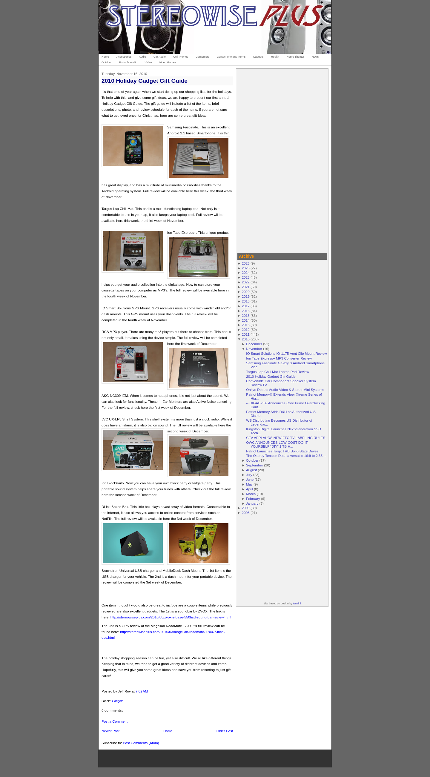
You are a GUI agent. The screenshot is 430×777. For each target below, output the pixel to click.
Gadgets (117, 701)
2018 (246, 301)
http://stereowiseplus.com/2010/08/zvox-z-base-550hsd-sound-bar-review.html (170, 617)
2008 (246, 513)
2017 (246, 306)
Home (168, 731)
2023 (246, 277)
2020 (246, 292)
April (249, 489)
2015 (246, 315)
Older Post (224, 731)
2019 (246, 296)
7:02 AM (142, 691)
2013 (246, 325)
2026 (246, 263)
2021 (246, 287)
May (249, 484)
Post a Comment (115, 721)
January (252, 503)
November (254, 349)
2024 (246, 272)
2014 (246, 320)
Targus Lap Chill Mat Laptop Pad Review (277, 372)
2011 (246, 334)
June (250, 479)
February (253, 498)
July (249, 475)
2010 (246, 339)
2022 (246, 282)
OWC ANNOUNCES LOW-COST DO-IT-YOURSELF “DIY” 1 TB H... (277, 444)
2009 (246, 508)
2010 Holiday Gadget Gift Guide (145, 81)
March (251, 494)
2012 (246, 329)
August (251, 470)
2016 (246, 311)
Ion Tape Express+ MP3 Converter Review (279, 358)
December (254, 344)
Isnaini (297, 603)
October (252, 460)
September (254, 465)
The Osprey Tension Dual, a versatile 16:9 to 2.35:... (286, 455)
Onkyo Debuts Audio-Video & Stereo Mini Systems (285, 389)
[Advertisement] (282, 159)
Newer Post (110, 731)
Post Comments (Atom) (141, 743)
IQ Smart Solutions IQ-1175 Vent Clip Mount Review (286, 353)
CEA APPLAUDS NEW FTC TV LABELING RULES (285, 438)
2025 (246, 268)
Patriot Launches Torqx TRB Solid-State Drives (282, 451)
